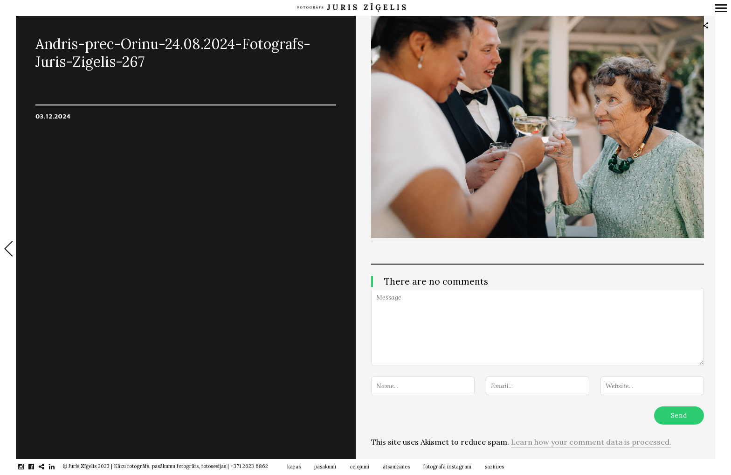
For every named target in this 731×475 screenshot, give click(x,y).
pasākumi (325, 466)
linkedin (56, 466)
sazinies (494, 466)
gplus (46, 466)
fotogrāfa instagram (447, 466)
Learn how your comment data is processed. (591, 442)
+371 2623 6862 (249, 466)
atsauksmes (396, 466)
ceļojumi (359, 466)
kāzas (294, 466)
